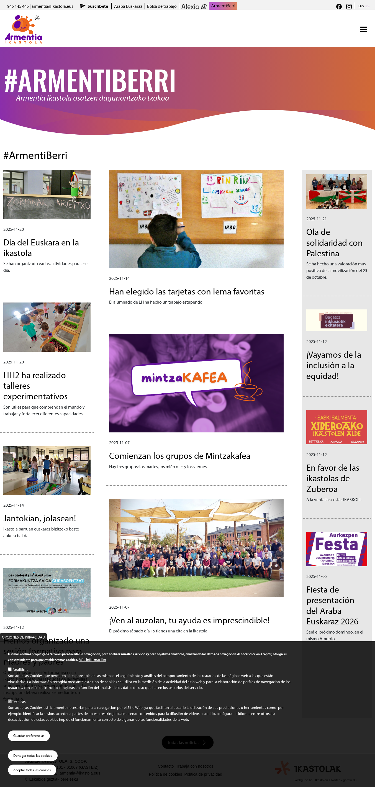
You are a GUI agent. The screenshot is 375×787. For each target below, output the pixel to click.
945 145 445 (18, 6)
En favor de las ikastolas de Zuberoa (332, 478)
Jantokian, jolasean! (39, 518)
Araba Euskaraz (128, 6)
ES (367, 6)
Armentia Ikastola (23, 18)
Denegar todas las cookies (32, 755)
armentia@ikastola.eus (52, 6)
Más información (92, 659)
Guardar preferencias (28, 735)
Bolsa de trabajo (162, 6)
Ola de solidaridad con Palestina (334, 242)
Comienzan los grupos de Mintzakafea (179, 455)
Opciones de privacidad (23, 637)
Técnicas (19, 701)
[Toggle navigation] (363, 29)
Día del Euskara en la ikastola (41, 247)
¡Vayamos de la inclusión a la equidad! (333, 365)
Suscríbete (98, 6)
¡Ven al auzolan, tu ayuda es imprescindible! (189, 620)
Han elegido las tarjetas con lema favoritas (186, 291)
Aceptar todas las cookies (32, 770)
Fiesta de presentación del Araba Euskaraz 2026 (332, 605)
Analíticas (20, 669)
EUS (361, 6)
